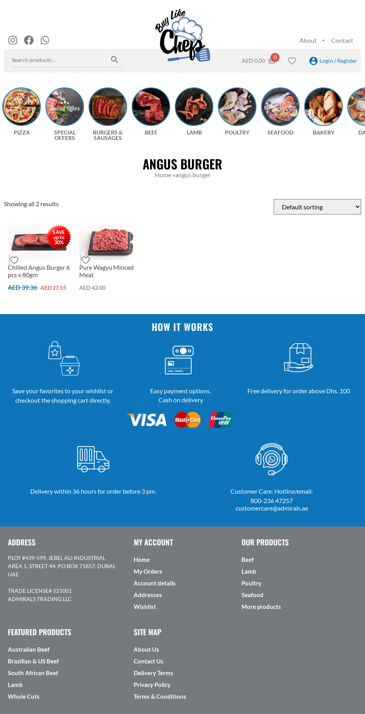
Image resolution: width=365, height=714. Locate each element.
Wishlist (145, 606)
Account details (155, 583)
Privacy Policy (152, 684)
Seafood (252, 594)
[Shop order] (317, 206)
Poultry (251, 583)
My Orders (148, 571)
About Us (146, 649)
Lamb (249, 571)
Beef (248, 559)
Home (142, 559)
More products (261, 606)
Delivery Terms (153, 672)
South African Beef (33, 672)
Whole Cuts (24, 696)
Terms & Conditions (160, 696)
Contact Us (148, 661)
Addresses (148, 594)
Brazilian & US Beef (33, 661)
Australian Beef (28, 649)
